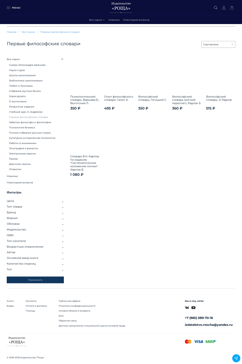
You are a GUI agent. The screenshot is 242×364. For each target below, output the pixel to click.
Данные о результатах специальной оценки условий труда (92, 325)
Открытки (15, 169)
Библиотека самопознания (25, 80)
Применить (35, 279)
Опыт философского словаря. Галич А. (118, 98)
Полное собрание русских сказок (30, 132)
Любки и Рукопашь (21, 85)
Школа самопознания (22, 75)
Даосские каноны (20, 164)
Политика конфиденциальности (77, 306)
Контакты (31, 301)
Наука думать (17, 96)
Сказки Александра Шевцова (27, 64)
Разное (13, 158)
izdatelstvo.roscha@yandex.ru (209, 325)
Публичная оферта (69, 301)
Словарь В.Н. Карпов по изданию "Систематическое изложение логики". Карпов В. (84, 163)
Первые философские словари (28, 117)
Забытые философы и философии (30, 122)
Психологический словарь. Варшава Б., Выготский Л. (84, 100)
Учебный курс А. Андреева (25, 111)
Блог (61, 316)
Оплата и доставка (36, 306)
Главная (11, 31)
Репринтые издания (21, 106)
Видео (10, 306)
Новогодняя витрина (136, 19)
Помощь (30, 311)
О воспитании (18, 101)
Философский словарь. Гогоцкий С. (152, 98)
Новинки (114, 19)
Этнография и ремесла (23, 148)
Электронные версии (22, 153)
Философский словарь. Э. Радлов (219, 98)
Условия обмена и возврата (74, 311)
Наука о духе (17, 70)
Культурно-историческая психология (32, 137)
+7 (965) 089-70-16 (199, 318)
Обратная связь (68, 320)
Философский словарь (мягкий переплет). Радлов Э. (186, 100)
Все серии (97, 19)
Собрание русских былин (25, 91)
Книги (10, 301)
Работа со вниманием (22, 143)
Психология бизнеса (22, 127)
